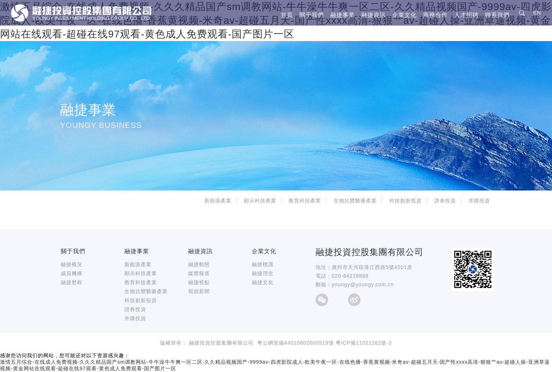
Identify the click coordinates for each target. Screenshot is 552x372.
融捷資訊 (373, 15)
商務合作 (435, 15)
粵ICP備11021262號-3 (364, 343)
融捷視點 (199, 282)
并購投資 (479, 200)
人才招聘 (466, 15)
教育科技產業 (305, 200)
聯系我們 (497, 15)
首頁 (287, 15)
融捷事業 (342, 15)
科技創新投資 (405, 200)
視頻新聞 (199, 291)
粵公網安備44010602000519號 (295, 343)
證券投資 (445, 200)
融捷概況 (71, 264)
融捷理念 (262, 273)
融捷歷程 (71, 282)
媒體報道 (199, 273)
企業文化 (404, 15)
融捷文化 (262, 282)
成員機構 (71, 273)
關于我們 (311, 15)
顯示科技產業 (260, 200)
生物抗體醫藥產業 (355, 200)
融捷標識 (262, 264)
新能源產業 (217, 200)
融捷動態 (199, 264)
